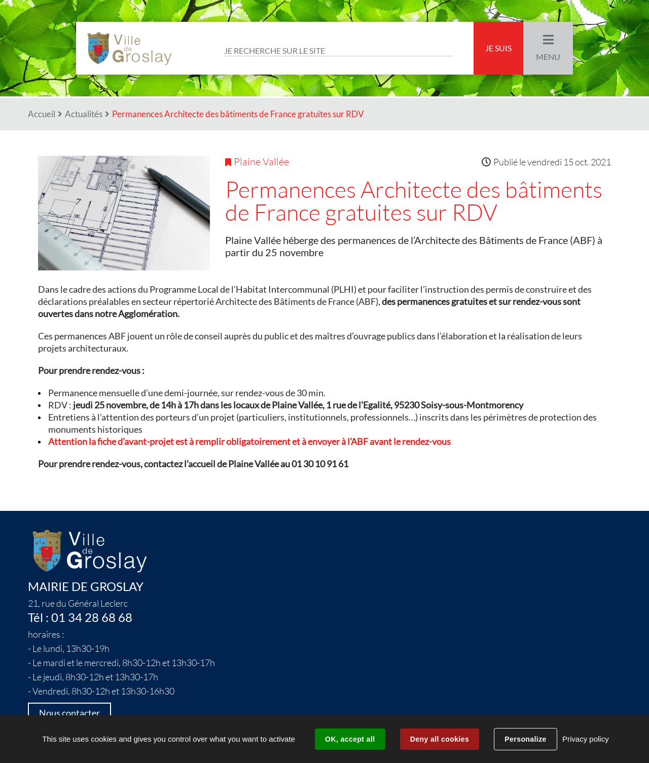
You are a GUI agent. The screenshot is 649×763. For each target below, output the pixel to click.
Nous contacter (69, 713)
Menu (548, 56)
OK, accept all (350, 739)
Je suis (498, 48)
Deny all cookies (439, 739)
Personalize (525, 739)
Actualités (83, 114)
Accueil (41, 114)
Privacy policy (585, 739)
